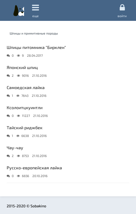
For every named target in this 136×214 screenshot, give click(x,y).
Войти (122, 10)
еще (35, 10)
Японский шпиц (22, 67)
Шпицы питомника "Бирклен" (36, 47)
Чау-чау (15, 147)
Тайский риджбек (24, 127)
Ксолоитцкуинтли (24, 107)
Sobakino (18, 10)
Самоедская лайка (26, 87)
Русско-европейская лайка (34, 167)
